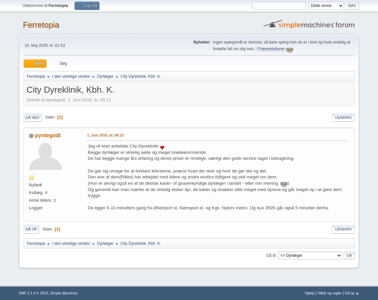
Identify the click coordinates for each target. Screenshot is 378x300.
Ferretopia (41, 24)
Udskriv (343, 118)
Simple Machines (64, 293)
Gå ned (32, 118)
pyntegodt (48, 135)
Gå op (31, 229)
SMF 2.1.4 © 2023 (33, 293)
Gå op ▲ (352, 293)
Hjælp (309, 293)
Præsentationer (271, 49)
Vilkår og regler (329, 293)
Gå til (271, 255)
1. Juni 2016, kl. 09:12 (105, 135)
